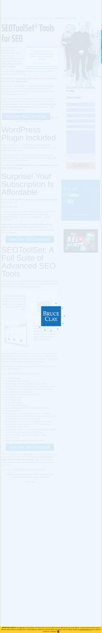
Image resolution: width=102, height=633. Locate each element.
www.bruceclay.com (85, 630)
